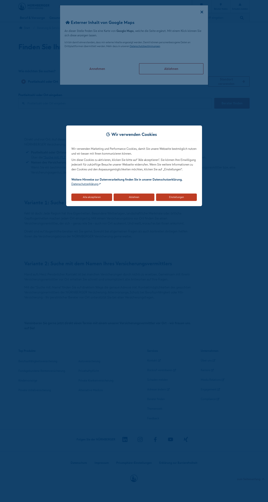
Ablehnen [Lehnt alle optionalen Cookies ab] (134, 197)
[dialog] (134, 166)
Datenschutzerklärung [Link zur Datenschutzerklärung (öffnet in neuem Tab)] (84, 184)
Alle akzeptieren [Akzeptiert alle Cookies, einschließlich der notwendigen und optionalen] (92, 197)
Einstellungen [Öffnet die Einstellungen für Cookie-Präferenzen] (176, 197)
